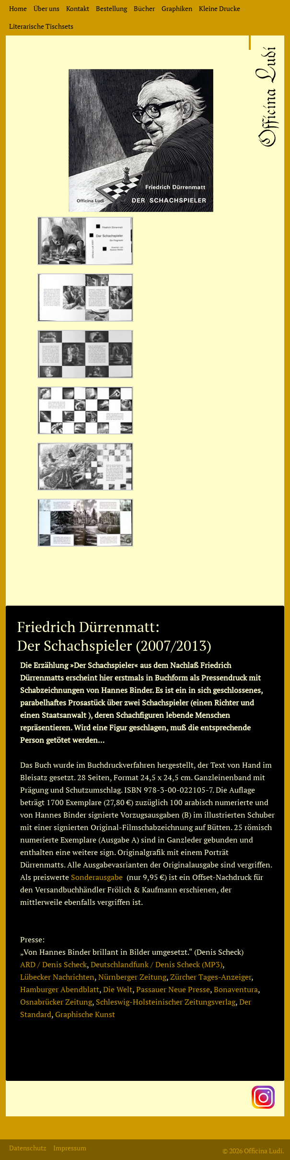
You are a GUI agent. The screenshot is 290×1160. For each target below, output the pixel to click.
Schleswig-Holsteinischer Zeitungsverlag (165, 1001)
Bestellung (111, 8)
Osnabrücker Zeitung (56, 1001)
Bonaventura (236, 989)
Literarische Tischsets (41, 26)
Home (18, 8)
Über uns (46, 8)
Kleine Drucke (219, 8)
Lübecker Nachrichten (57, 977)
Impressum (69, 1147)
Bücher (144, 8)
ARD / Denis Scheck (53, 964)
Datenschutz (27, 1147)
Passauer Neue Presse (173, 989)
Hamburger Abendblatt (59, 989)
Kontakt (77, 8)
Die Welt (117, 989)
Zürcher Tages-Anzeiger (210, 977)
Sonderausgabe (97, 877)
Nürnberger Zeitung (132, 977)
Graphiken (177, 8)
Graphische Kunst (85, 1014)
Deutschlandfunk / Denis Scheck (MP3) (156, 964)
